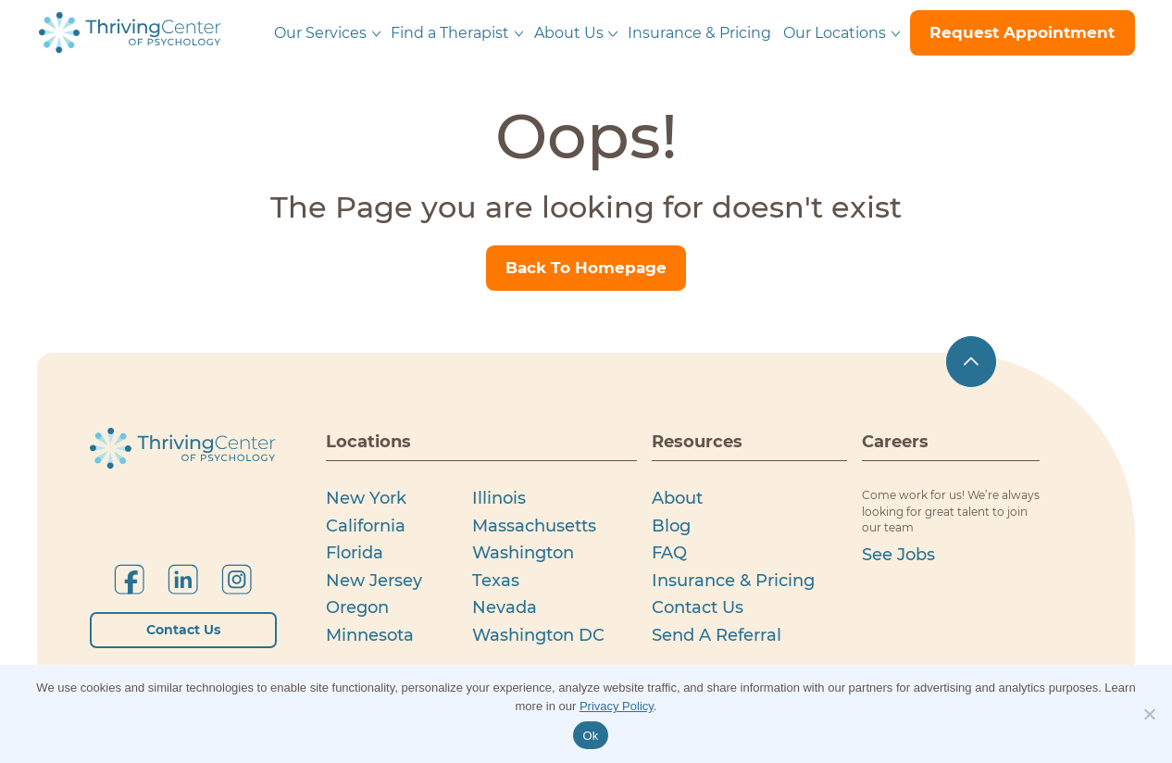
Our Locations (834, 33)
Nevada (504, 607)
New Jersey (374, 580)
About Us (569, 33)
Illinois (499, 497)
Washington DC (538, 634)
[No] (1149, 714)
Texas (495, 580)
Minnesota (370, 634)
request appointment (1022, 32)
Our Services (320, 33)
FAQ (669, 552)
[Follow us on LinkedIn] (183, 579)
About (677, 497)
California (365, 525)
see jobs (898, 554)
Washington (523, 552)
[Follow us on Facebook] (129, 579)
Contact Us (183, 629)
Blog (671, 525)
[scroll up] (971, 362)
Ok (590, 736)
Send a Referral (716, 634)
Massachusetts (534, 525)
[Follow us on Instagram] (236, 579)
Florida (354, 552)
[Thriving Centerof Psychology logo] (183, 449)
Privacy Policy (617, 706)
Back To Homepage (586, 267)
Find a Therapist (450, 33)
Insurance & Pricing (699, 33)
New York (366, 497)
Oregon (357, 607)
